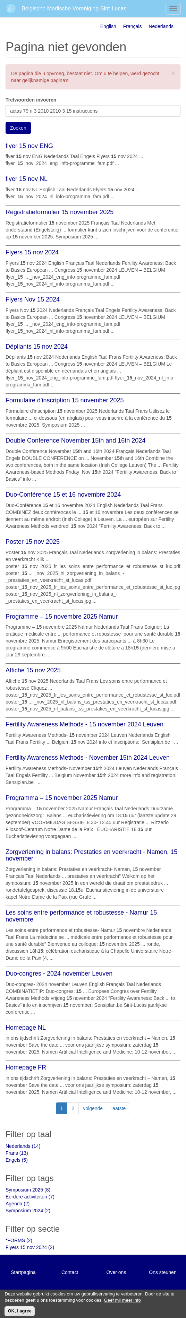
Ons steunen (162, 1272)
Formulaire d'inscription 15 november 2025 (65, 400)
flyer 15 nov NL (27, 178)
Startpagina (23, 1272)
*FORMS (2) (19, 1240)
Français (132, 26)
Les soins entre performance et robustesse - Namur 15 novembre (81, 916)
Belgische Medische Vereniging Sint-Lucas (74, 8)
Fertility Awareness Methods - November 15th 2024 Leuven (88, 757)
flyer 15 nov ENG (29, 145)
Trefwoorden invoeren (31, 100)
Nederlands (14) (23, 1146)
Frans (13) (17, 1153)
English (108, 26)
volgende (93, 1108)
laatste (118, 1108)
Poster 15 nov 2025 (33, 541)
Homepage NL (26, 1027)
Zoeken (18, 128)
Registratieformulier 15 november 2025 (59, 212)
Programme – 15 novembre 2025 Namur (62, 616)
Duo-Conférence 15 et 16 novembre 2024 (63, 494)
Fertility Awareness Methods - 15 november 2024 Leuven (84, 724)
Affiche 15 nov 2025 (33, 670)
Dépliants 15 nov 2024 (37, 346)
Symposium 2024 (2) (28, 1210)
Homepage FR (26, 1067)
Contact (69, 1272)
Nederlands (161, 26)
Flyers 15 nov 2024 (32, 252)
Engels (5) (17, 1160)
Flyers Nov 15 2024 (33, 299)
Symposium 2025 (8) (28, 1190)
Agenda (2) (17, 1203)
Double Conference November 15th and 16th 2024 (75, 440)
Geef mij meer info (122, 1302)
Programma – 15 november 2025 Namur (62, 797)
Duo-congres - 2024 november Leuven (59, 973)
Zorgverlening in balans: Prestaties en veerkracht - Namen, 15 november (91, 855)
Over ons (116, 1272)
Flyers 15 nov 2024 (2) (30, 1247)
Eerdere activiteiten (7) (30, 1196)
